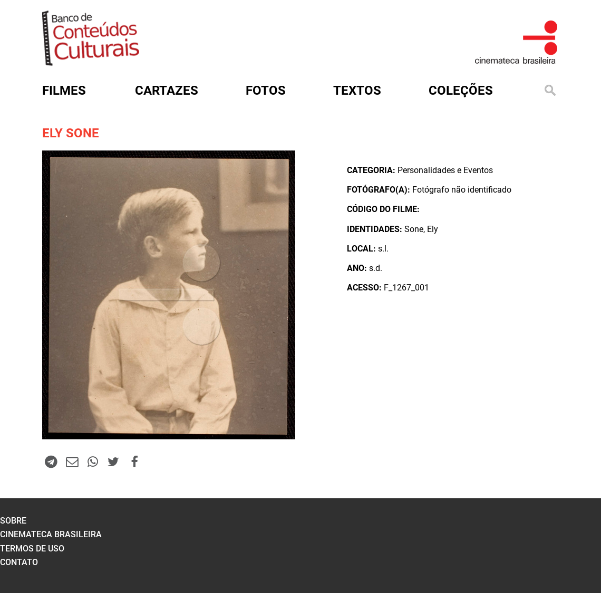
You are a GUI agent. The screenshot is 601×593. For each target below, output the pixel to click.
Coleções (461, 90)
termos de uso (32, 549)
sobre (13, 521)
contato (19, 562)
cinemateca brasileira (51, 534)
